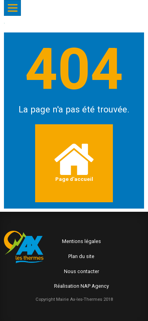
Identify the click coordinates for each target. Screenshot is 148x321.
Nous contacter (81, 271)
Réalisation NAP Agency (81, 286)
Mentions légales (81, 241)
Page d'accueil (74, 163)
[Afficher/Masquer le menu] (12, 8)
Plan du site (81, 256)
